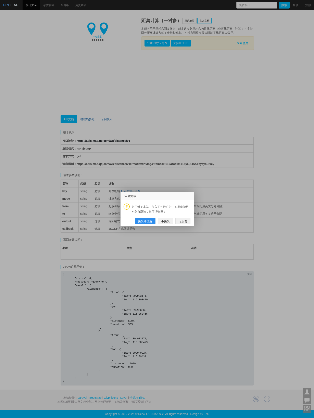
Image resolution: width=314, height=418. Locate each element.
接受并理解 (145, 221)
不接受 (165, 221)
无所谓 (183, 221)
